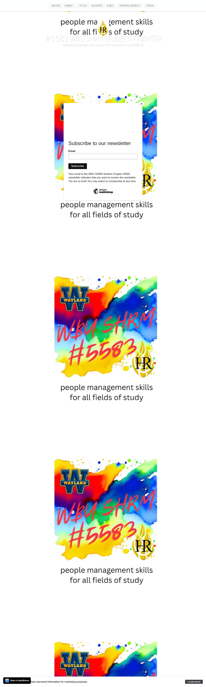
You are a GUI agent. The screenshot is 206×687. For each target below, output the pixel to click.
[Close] (141, 103)
